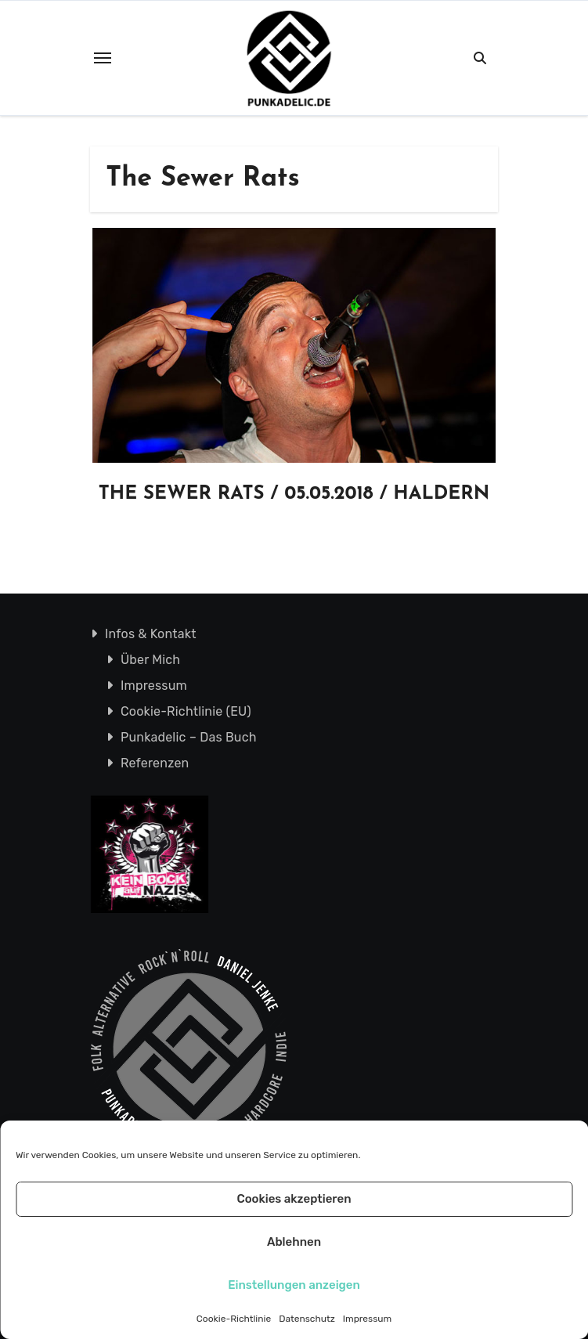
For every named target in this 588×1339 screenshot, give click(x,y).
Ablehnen (294, 1242)
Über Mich (149, 659)
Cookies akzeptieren (293, 1199)
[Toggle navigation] (102, 58)
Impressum (367, 1318)
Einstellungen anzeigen (294, 1285)
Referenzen (154, 763)
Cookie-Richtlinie (234, 1318)
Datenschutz (307, 1318)
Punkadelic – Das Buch (188, 737)
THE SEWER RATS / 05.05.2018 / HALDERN (294, 494)
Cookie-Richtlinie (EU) (185, 711)
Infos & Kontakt (150, 633)
